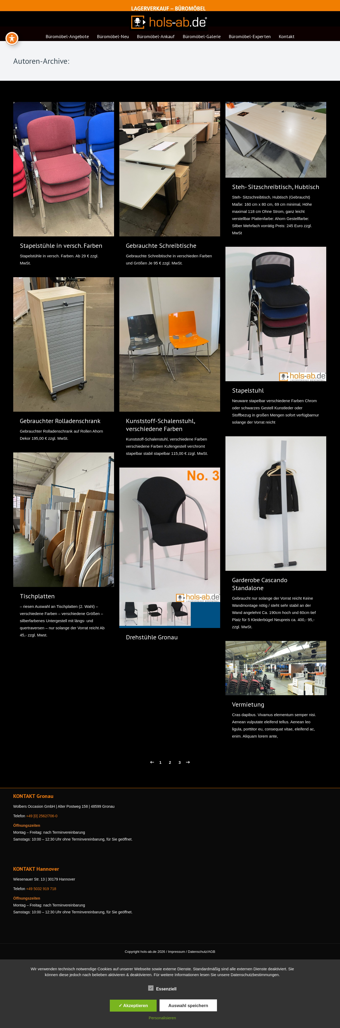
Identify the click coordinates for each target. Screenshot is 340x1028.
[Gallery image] (169, 535)
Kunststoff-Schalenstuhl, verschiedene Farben (160, 425)
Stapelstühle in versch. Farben (61, 245)
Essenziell (162, 988)
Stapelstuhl (248, 390)
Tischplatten (37, 596)
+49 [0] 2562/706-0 (41, 816)
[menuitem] (67, 38)
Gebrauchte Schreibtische (161, 245)
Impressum (176, 952)
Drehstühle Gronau (152, 637)
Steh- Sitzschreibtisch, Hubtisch (275, 187)
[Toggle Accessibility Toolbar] (12, 38)
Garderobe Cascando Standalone (259, 584)
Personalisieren (162, 1018)
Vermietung (248, 704)
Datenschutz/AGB (201, 952)
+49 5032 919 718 (41, 889)
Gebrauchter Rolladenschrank (60, 421)
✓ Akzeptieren (133, 1005)
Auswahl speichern (188, 1005)
